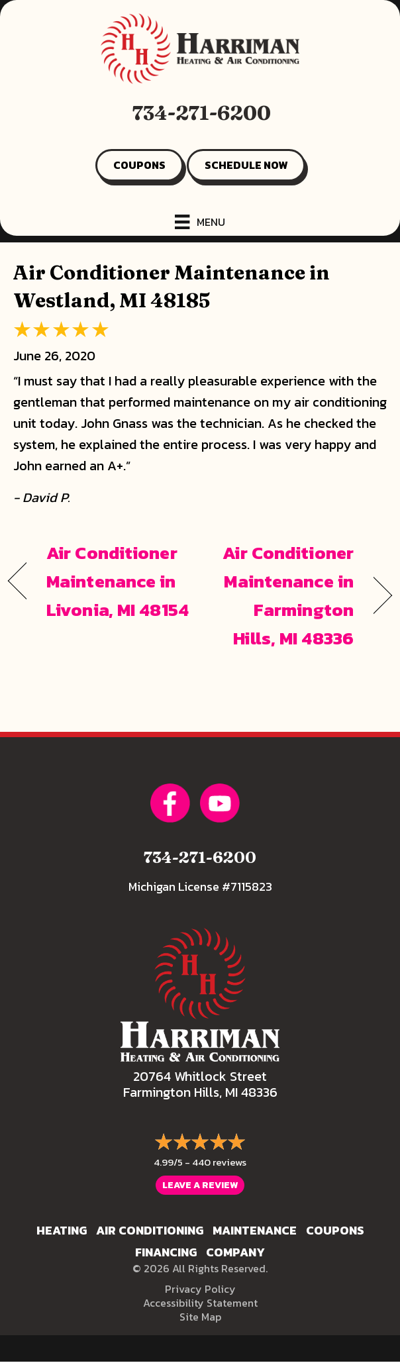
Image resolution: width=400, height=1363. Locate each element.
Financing (166, 1252)
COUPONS (139, 165)
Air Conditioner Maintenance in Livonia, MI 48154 (117, 581)
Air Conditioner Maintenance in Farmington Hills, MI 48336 (282, 595)
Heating (61, 1230)
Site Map (200, 1316)
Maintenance (255, 1230)
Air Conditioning (149, 1230)
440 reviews (219, 1162)
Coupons (335, 1230)
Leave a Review (200, 1185)
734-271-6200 (201, 113)
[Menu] (199, 222)
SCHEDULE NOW (246, 165)
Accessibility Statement (200, 1302)
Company (235, 1252)
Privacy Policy (200, 1289)
